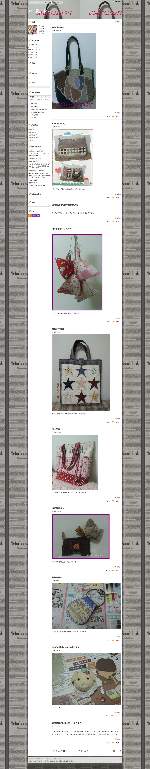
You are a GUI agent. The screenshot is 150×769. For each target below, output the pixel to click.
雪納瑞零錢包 (58, 508)
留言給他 (41, 33)
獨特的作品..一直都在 (35, 158)
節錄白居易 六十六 (34, 161)
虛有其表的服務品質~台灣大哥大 (67, 723)
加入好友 (41, 26)
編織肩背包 (32, 129)
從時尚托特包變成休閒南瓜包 (65, 205)
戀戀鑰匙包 (57, 577)
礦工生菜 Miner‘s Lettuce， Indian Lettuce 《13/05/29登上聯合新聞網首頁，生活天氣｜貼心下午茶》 (39, 175)
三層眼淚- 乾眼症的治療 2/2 (37, 185)
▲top (120, 758)
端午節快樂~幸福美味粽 (62, 229)
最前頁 (55, 751)
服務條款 (52, 761)
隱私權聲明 (66, 761)
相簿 (45, 3)
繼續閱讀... (118, 113)
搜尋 (48, 67)
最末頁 (86, 751)
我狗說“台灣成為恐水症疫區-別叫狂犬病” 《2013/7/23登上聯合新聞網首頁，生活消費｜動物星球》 (40, 166)
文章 (34, 3)
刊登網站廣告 (32, 761)
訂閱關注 (41, 31)
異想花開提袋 (58, 27)
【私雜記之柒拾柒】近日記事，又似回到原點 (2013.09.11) (40, 154)
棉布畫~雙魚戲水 (34, 137)
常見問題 (46, 761)
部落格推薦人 (36, 194)
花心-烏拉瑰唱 (33, 180)
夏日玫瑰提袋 (33, 135)
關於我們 (39, 761)
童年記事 (56, 429)
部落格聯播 (36, 215)
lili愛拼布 (30, 34)
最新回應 (39, 97)
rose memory (58, 123)
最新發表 (32, 97)
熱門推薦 (47, 100)
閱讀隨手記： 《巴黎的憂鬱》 (37, 170)
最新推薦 (47, 97)
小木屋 (31, 140)
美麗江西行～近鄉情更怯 (36, 151)
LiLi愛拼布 (37, 11)
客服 (72, 761)
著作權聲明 (59, 761)
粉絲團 (30, 767)
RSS (30, 215)
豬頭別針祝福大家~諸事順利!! (65, 647)
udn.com (119, 761)
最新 (118, 21)
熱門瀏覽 (32, 100)
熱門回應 (39, 100)
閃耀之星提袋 (58, 329)
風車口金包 (32, 132)
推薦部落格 (42, 28)
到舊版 (51, 12)
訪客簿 (57, 3)
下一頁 (80, 751)
